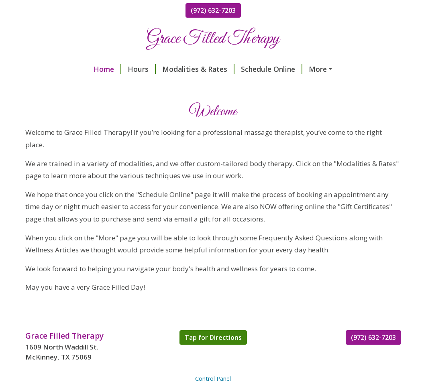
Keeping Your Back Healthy (297, 69)
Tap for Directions (213, 354)
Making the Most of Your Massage (204, 86)
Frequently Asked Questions (83, 86)
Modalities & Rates (136, 69)
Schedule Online (210, 69)
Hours (80, 69)
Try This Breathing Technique (323, 86)
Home (45, 69)
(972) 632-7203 (213, 10)
